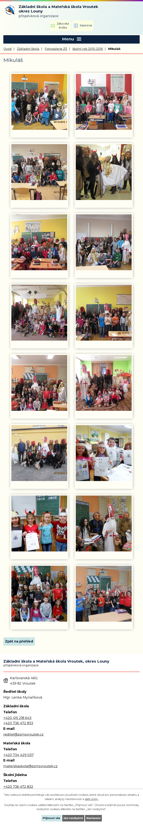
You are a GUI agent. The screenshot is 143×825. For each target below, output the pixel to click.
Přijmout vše (51, 818)
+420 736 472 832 (18, 787)
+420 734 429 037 (18, 755)
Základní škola (28, 49)
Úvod (8, 49)
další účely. (91, 799)
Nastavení (93, 818)
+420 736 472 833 (18, 723)
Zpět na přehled (19, 641)
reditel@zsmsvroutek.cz (23, 734)
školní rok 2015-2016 (87, 49)
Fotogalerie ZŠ (56, 49)
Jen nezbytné (73, 818)
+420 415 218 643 (17, 718)
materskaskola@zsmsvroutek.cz (30, 766)
